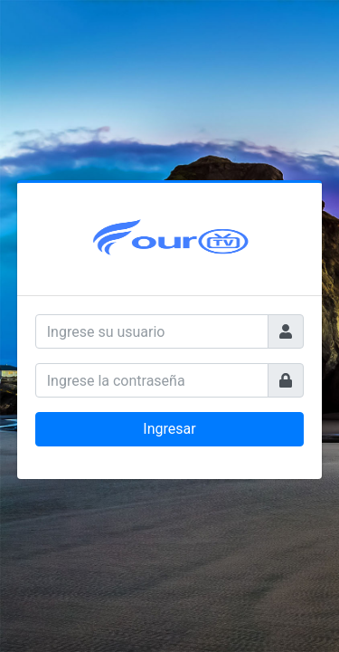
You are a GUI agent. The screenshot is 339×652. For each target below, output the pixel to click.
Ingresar (169, 428)
